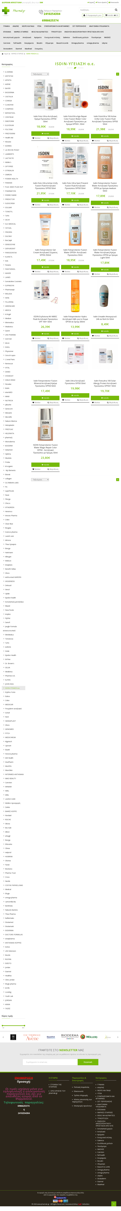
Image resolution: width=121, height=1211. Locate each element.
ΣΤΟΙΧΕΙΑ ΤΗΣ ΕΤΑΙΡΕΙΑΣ (55, 1085)
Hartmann (8, 552)
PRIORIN (7, 232)
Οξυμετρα (49, 43)
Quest (6, 331)
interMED (7, 392)
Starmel (19, 49)
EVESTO (7, 963)
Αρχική (90, 2)
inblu (6, 795)
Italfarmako (8, 918)
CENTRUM (8, 117)
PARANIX (7, 183)
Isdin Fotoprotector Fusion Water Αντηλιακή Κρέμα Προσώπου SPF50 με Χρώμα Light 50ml (105, 254)
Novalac (7, 384)
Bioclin (6, 955)
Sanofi (6, 622)
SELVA (6, 667)
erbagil (6, 836)
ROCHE (7, 819)
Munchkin (8, 770)
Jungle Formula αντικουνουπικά (10, 628)
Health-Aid (8, 137)
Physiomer (8, 351)
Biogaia (7, 528)
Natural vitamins (10, 910)
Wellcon (7, 561)
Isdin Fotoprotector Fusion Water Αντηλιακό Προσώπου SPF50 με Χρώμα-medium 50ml (105, 187)
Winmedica (8, 322)
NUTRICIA (8, 400)
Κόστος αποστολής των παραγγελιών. (82, 1100)
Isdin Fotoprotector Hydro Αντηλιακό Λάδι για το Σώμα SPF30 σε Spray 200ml (75, 319)
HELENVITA (8, 433)
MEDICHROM (9, 737)
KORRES (7, 146)
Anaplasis (7, 565)
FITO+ (6, 733)
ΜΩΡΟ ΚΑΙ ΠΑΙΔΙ (28, 26)
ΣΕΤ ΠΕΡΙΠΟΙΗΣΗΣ (79, 26)
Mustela (7, 458)
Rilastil (6, 606)
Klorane (7, 142)
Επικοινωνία (114, 2)
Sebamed (7, 450)
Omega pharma (77, 43)
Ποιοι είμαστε (101, 2)
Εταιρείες (39, 49)
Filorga (6, 499)
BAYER (6, 88)
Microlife (7, 417)
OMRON (7, 174)
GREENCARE (9, 306)
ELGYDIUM (8, 125)
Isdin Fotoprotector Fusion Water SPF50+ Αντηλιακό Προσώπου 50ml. (75, 252)
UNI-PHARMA (9, 335)
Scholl (6, 713)
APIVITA (7, 80)
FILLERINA (8, 302)
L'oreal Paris (9, 359)
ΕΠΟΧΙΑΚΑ (7, 32)
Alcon (6, 343)
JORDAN (7, 1000)
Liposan (7, 745)
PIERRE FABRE (9, 195)
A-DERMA (8, 72)
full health (17, 43)
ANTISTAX (8, 76)
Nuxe (6, 495)
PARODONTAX (10, 253)
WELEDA (7, 294)
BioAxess (7, 869)
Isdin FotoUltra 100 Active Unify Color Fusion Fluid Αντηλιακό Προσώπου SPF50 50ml (105, 120)
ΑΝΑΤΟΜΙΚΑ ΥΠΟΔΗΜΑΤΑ (99, 26)
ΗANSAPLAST (9, 721)
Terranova (8, 639)
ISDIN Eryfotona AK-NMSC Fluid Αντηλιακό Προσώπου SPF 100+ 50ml (45, 319)
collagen (7, 478)
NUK (6, 717)
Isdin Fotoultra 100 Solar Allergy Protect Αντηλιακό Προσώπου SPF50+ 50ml (105, 383)
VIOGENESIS (9, 581)
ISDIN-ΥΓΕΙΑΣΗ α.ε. (32, 54)
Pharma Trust (9, 873)
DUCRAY (7, 236)
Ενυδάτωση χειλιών (81, 37)
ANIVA (6, 1004)
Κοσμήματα (29, 43)
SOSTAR (7, 339)
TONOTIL (8, 211)
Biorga (6, 548)
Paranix (7, 265)
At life (6, 988)
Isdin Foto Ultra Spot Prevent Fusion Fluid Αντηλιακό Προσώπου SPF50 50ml (75, 186)
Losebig (7, 992)
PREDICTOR (9, 199)
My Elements (9, 470)
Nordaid (7, 815)
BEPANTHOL (9, 113)
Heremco (7, 511)
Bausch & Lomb (62, 43)
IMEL (6, 791)
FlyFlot (6, 618)
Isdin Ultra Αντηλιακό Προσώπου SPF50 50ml (75, 382)
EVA (5, 261)
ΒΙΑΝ (6, 388)
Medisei (7, 318)
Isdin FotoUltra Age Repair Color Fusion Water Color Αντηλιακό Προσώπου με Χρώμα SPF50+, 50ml (75, 120)
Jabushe (7, 405)
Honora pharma (10, 754)
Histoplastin (8, 425)
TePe (6, 216)
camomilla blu (9, 902)
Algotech (7, 741)
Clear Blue (8, 524)
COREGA (7, 101)
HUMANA (8, 856)
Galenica (66, 37)
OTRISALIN (8, 170)
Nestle (6, 881)
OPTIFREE (8, 166)
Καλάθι (45, 133)
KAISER (7, 273)
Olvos (6, 573)
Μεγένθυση (53, 138)
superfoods (8, 491)
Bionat (6, 474)
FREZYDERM (9, 133)
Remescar (8, 363)
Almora (7, 540)
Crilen (6, 520)
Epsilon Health (9, 655)
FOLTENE (8, 129)
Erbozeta (7, 844)
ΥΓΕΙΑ (39, 26)
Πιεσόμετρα (96, 37)
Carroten (6, 43)
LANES (6, 277)
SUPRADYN (8, 285)
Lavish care (8, 536)
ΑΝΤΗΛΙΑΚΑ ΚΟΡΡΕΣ (12, 943)
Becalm (39, 43)
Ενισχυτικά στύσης (52, 37)
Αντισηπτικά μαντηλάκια (13, 602)
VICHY (6, 220)
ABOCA (7, 310)
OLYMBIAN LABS (11, 483)
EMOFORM (8, 121)
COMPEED (8, 109)
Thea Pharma (9, 914)
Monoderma (9, 441)
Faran (6, 865)
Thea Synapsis (9, 544)
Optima (7, 454)
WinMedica (8, 635)
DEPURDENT (9, 248)
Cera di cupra (9, 355)
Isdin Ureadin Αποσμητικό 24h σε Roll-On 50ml (105, 317)
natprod (7, 852)
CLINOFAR (8, 105)
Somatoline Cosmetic (12, 281)
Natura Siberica (10, 421)
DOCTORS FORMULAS (13, 934)
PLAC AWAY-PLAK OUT (13, 187)
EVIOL (6, 347)
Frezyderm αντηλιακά (12, 708)
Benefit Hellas (9, 569)
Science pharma (10, 532)
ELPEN (6, 680)
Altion (6, 832)
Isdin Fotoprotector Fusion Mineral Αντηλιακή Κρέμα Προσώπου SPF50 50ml (45, 383)
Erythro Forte (9, 692)
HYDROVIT (8, 376)
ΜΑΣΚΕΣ (107, 37)
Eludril (6, 750)
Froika (6, 462)
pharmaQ (7, 437)
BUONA (7, 959)
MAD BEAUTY (9, 778)
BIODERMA (8, 92)
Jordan (6, 967)
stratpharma (9, 939)
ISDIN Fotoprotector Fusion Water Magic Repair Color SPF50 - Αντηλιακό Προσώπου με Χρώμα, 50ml (45, 449)
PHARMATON (9, 191)
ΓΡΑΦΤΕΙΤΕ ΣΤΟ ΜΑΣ (61, 1050)
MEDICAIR (8, 704)
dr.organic (8, 466)
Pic (5, 487)
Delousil (7, 585)
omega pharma (93, 43)
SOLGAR (7, 207)
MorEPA (7, 766)
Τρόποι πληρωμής (80, 1095)
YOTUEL (7, 228)
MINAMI (7, 787)
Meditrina (7, 672)
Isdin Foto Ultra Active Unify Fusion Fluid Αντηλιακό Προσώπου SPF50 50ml (45, 186)
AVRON (7, 647)
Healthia (7, 976)
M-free (6, 659)
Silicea (6, 824)
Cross (6, 877)
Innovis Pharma (10, 515)
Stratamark (8, 926)
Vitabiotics (8, 326)
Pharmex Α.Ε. (9, 676)
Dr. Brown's (8, 663)
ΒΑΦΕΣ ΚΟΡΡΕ (10, 811)
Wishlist (36, 138)
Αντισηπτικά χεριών (11, 37)
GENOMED (8, 729)
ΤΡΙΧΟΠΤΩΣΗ (56, 32)
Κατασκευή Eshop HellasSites (77, 1204)
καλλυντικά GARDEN (12, 577)
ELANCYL (7, 257)
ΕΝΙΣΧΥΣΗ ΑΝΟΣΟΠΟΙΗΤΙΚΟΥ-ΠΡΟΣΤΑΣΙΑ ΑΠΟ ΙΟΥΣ (84, 32)
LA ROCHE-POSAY (11, 150)
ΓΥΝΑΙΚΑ (6, 26)
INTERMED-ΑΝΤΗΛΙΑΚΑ (13, 774)
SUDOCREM (9, 203)
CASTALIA (8, 96)
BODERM (8, 446)
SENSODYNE (9, 244)
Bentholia (8, 906)
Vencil (6, 589)
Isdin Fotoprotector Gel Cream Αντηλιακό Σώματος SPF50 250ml (45, 252)
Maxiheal (28, 49)
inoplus (7, 614)
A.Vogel (7, 314)
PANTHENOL (9, 269)
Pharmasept (9, 289)
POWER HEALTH (10, 179)
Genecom (8, 409)
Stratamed (8, 922)
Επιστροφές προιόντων (82, 1106)
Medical (7, 889)
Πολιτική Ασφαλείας (80, 1087)
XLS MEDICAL (9, 224)
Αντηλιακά (27, 37)
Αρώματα (37, 37)
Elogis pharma (9, 984)
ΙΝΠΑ (6, 298)
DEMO (6, 372)
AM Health (8, 758)
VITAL (6, 368)
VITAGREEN (8, 507)
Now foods (8, 610)
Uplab (6, 593)
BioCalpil (7, 240)
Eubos (6, 696)
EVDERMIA (8, 930)
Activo (6, 947)
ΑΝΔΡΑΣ (16, 26)
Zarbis (6, 807)
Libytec (104, 43)
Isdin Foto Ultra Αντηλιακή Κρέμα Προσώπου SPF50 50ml (45, 119)
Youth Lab (8, 996)
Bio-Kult (7, 828)
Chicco (6, 503)
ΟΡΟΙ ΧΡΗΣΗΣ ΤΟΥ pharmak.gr (57, 1092)
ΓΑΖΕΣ (6, 1008)
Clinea (6, 848)
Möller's (7, 162)
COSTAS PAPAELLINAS (13, 885)
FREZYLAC (8, 429)
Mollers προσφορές (11, 803)
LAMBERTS (8, 154)
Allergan (7, 557)
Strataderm (8, 49)
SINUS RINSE (9, 380)
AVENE (6, 84)
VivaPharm (8, 762)
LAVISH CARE (9, 799)
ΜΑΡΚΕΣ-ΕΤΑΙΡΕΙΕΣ (21, 32)
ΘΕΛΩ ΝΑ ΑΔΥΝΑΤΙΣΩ (39, 32)
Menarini (7, 413)
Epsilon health (9, 598)
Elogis (6, 893)
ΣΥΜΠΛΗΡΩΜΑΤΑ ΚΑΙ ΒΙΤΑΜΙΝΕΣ (56, 26)
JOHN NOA (8, 684)
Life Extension (9, 951)
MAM (6, 396)
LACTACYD (8, 158)
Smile (6, 651)
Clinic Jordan (9, 980)
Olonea (7, 860)
